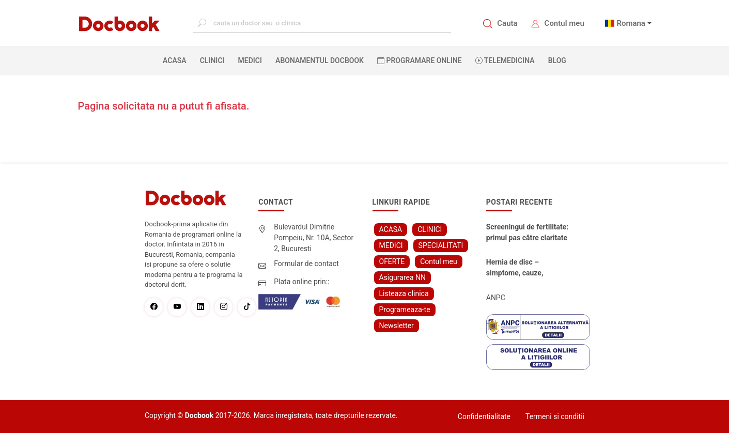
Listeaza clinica (404, 293)
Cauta (507, 23)
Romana (630, 23)
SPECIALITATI (440, 245)
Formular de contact (306, 263)
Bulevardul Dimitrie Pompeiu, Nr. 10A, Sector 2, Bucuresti (313, 238)
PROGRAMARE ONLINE (419, 60)
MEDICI (250, 60)
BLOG (557, 60)
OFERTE (392, 261)
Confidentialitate (484, 416)
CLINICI (212, 60)
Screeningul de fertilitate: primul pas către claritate (527, 232)
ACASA (177, 60)
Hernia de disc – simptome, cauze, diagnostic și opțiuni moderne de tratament (522, 268)
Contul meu (564, 23)
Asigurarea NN (402, 277)
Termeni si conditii (554, 416)
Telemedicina (505, 60)
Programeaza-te (404, 309)
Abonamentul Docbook (319, 60)
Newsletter (396, 325)
